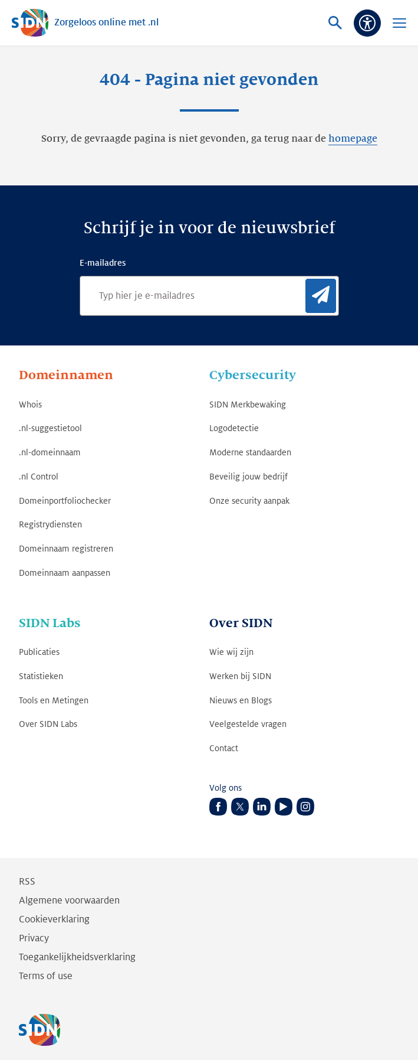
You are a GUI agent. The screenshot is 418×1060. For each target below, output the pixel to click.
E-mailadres (103, 263)
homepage (352, 138)
